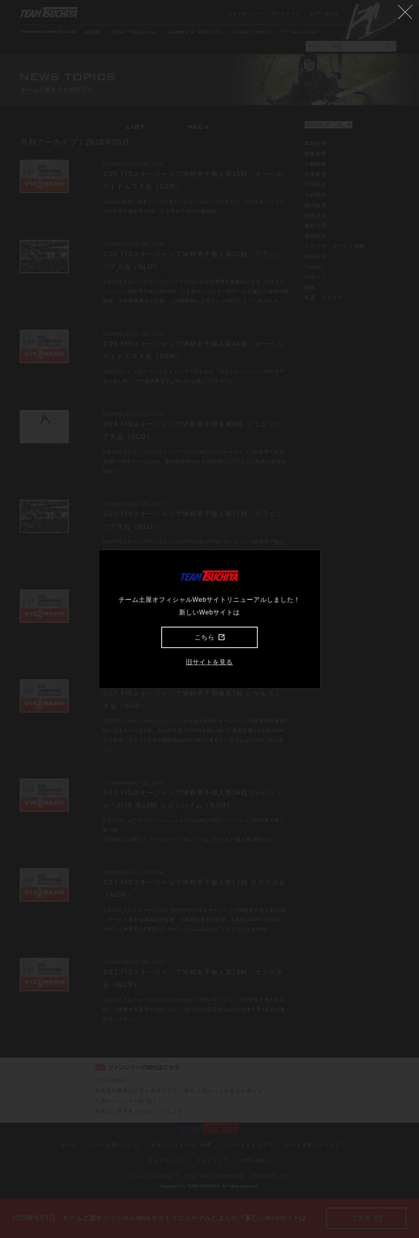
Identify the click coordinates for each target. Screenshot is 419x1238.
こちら (209, 637)
